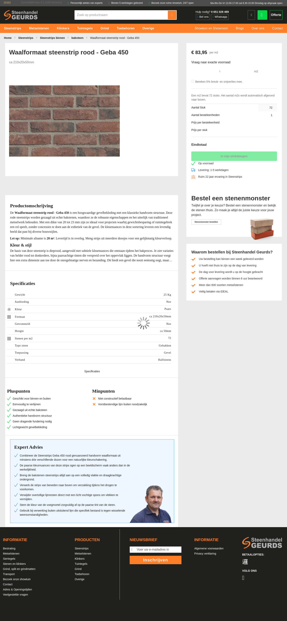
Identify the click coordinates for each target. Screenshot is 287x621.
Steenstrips (82, 548)
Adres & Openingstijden (17, 589)
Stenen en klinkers (14, 563)
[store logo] (21, 15)
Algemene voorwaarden (209, 548)
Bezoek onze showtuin (17, 579)
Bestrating (9, 548)
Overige (79, 579)
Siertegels (9, 558)
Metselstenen (11, 553)
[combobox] (121, 15)
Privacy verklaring (205, 553)
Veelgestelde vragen (15, 594)
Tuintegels (81, 563)
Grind (78, 569)
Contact (7, 584)
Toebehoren (82, 574)
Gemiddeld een (41, 2)
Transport (9, 574)
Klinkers (80, 558)
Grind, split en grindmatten (19, 569)
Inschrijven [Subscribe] (155, 559)
